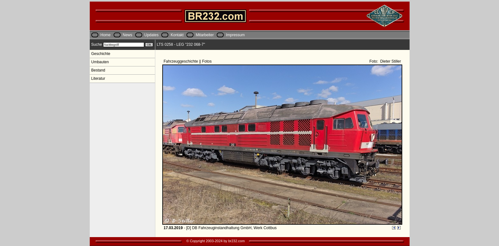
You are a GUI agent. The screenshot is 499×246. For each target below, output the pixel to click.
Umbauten (100, 62)
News (127, 35)
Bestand (98, 70)
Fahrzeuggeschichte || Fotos (188, 61)
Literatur (98, 78)
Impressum (235, 35)
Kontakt (177, 35)
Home (106, 35)
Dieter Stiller (390, 61)
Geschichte (100, 53)
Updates (151, 35)
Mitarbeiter (205, 35)
